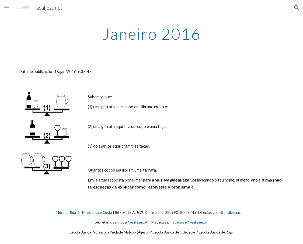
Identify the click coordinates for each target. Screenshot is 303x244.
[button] (6, 7)
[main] (151, 34)
